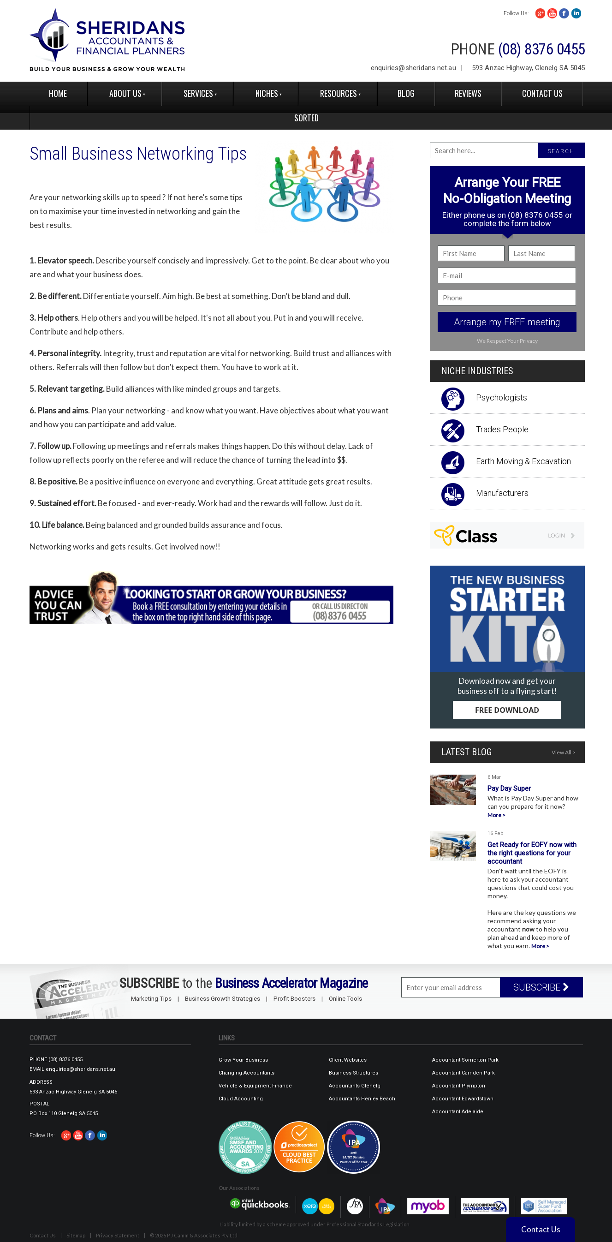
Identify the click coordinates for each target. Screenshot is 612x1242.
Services (198, 93)
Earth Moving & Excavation (523, 461)
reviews (468, 93)
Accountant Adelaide (457, 1112)
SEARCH (561, 151)
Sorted (306, 118)
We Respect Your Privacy (507, 340)
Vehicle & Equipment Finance (255, 1086)
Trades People (502, 429)
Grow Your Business (243, 1060)
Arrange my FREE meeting (507, 322)
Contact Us (542, 93)
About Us (125, 93)
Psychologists (501, 397)
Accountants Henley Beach (362, 1099)
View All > (564, 752)
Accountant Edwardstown (462, 1099)
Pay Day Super (509, 788)
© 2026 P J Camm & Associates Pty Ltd (194, 1235)
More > (496, 815)
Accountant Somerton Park (465, 1060)
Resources (338, 93)
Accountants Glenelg (354, 1086)
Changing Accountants (246, 1073)
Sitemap (75, 1235)
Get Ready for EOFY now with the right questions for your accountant (531, 853)
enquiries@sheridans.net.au (413, 68)
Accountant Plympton (458, 1086)
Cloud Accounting (241, 1099)
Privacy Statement (117, 1235)
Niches (266, 93)
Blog (406, 93)
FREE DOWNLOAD (507, 710)
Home (58, 93)
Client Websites (348, 1060)
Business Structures (353, 1073)
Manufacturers (502, 493)
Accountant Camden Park (463, 1073)
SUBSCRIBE (541, 987)
